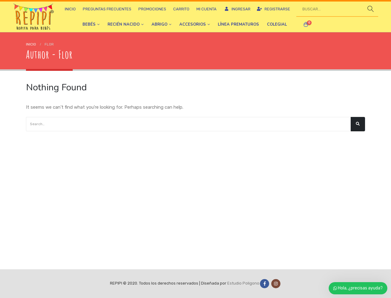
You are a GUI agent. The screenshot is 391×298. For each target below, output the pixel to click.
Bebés (89, 24)
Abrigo (159, 24)
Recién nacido (124, 24)
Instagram (275, 283)
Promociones (152, 9)
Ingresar (237, 9)
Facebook (264, 283)
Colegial (277, 24)
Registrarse (273, 9)
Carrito (181, 9)
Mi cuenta (206, 9)
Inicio (70, 9)
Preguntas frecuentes (107, 9)
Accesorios (192, 24)
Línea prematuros (238, 24)
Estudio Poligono (243, 283)
